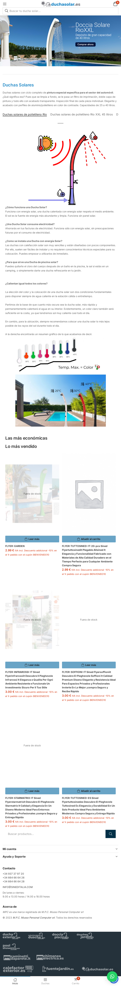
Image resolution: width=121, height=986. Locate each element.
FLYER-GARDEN (15, 545)
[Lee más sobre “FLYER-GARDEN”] (32, 539)
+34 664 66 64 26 (13, 877)
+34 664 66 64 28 (13, 881)
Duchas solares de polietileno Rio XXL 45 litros (81, 114)
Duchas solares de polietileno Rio (25, 114)
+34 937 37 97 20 (13, 873)
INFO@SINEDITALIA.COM (18, 887)
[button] (110, 4)
